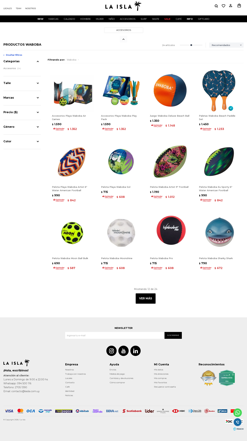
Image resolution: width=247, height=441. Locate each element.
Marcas (53, 18)
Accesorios (128, 18)
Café (67, 386)
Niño (112, 18)
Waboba (71, 59)
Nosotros (30, 8)
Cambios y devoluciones (121, 378)
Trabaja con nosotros (75, 374)
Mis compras (160, 378)
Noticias (69, 395)
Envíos (113, 369)
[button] (216, 6)
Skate (155, 18)
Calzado (69, 18)
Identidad (69, 391)
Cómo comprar (117, 382)
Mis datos (158, 369)
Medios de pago (117, 374)
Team (18, 8)
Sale (167, 18)
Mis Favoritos (160, 382)
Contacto (69, 382)
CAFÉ (179, 18)
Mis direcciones (161, 374)
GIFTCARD (203, 18)
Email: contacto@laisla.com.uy (21, 391)
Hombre (85, 18)
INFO (190, 18)
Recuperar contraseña (165, 386)
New (40, 18)
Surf (144, 18)
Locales (7, 8)
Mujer (100, 18)
